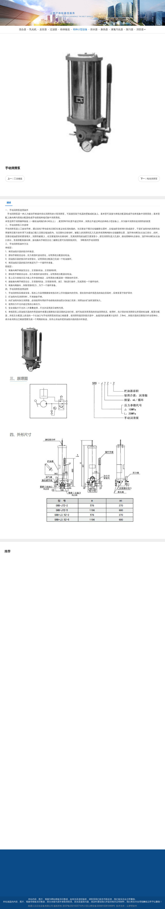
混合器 (22, 29)
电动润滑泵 (152, 178)
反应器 (43, 29)
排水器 (94, 29)
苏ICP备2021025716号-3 (74, 906)
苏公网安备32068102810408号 (100, 906)
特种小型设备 (80, 29)
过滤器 (53, 29)
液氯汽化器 (117, 29)
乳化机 (33, 29)
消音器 (141, 29)
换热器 (104, 29)
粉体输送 (65, 29)
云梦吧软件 (132, 906)
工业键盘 (18, 178)
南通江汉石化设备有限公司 (40, 906)
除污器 (129, 29)
